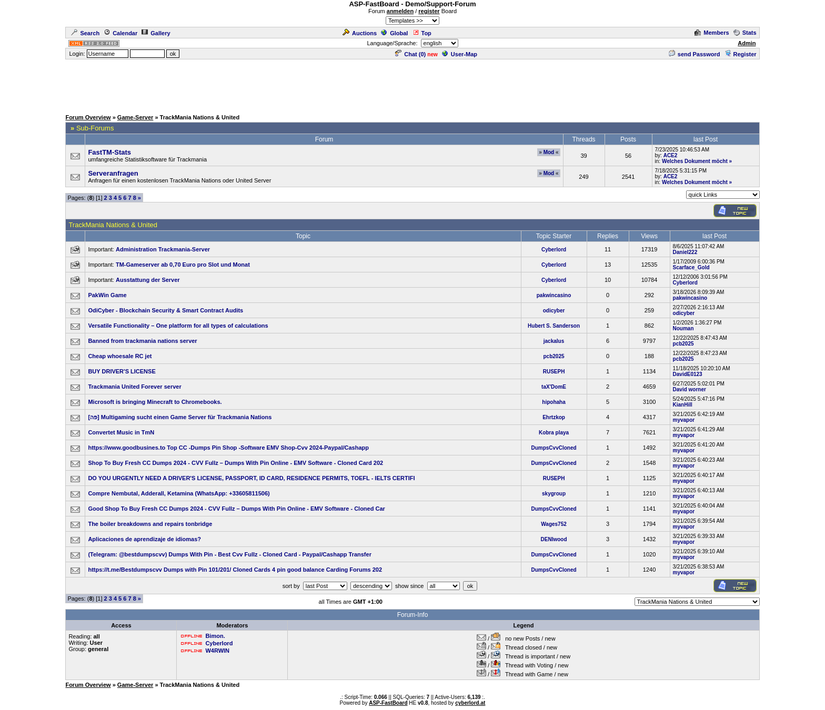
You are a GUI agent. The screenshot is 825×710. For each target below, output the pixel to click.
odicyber (554, 310)
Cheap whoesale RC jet (120, 356)
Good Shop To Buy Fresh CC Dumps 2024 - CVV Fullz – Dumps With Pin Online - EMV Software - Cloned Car (236, 508)
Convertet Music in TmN (121, 432)
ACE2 (670, 155)
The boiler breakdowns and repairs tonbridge (150, 524)
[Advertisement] (412, 84)
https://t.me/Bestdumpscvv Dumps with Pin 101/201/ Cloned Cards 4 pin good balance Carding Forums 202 (235, 569)
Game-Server (135, 117)
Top (422, 33)
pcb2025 (683, 344)
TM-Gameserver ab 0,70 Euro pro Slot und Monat (183, 264)
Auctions (360, 33)
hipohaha (553, 402)
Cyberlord (553, 249)
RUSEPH (554, 371)
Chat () (410, 54)
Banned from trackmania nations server (142, 341)
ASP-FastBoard (388, 703)
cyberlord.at (470, 703)
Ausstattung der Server (148, 280)
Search (85, 33)
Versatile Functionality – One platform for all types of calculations (178, 325)
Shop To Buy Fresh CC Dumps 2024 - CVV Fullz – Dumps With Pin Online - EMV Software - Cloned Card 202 (235, 463)
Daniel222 (685, 252)
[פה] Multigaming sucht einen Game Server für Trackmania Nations (179, 417)
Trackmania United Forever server (134, 386)
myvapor (684, 420)
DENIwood (554, 539)
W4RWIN (217, 650)
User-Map (459, 54)
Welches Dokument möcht (695, 161)
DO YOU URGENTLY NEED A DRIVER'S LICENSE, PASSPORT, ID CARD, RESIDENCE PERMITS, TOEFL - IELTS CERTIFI (251, 478)
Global (394, 33)
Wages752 (554, 524)
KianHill (682, 405)
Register (741, 54)
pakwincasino (554, 295)
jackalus (554, 341)
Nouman (683, 328)
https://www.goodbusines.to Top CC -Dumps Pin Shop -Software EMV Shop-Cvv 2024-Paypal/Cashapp (228, 447)
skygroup (554, 493)
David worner (689, 389)
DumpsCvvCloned (553, 448)
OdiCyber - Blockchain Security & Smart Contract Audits (165, 310)
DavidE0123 (687, 374)
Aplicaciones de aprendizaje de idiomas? (144, 539)
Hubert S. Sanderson (554, 326)
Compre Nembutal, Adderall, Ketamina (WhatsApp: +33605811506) (178, 493)
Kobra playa (554, 432)
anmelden (400, 11)
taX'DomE (553, 387)
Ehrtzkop (553, 417)
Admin (747, 43)
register (428, 11)
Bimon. (215, 636)
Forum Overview (87, 117)
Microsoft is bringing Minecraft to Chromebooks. (155, 402)
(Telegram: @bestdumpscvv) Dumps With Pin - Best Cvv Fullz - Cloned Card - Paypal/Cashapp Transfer (229, 554)
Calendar (120, 33)
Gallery (156, 33)
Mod (549, 152)
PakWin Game (107, 295)
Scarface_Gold (691, 267)
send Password (694, 54)
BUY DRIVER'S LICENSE (121, 371)
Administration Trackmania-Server (163, 249)
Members (712, 32)
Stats (745, 32)
